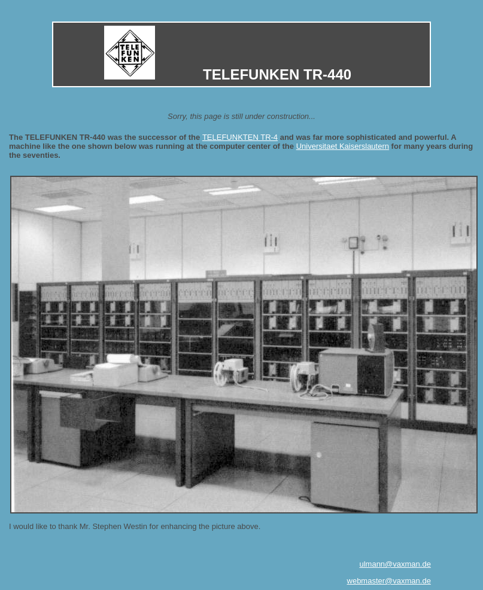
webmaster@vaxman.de (389, 580)
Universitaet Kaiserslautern (342, 146)
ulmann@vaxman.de (394, 564)
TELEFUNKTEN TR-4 (240, 137)
